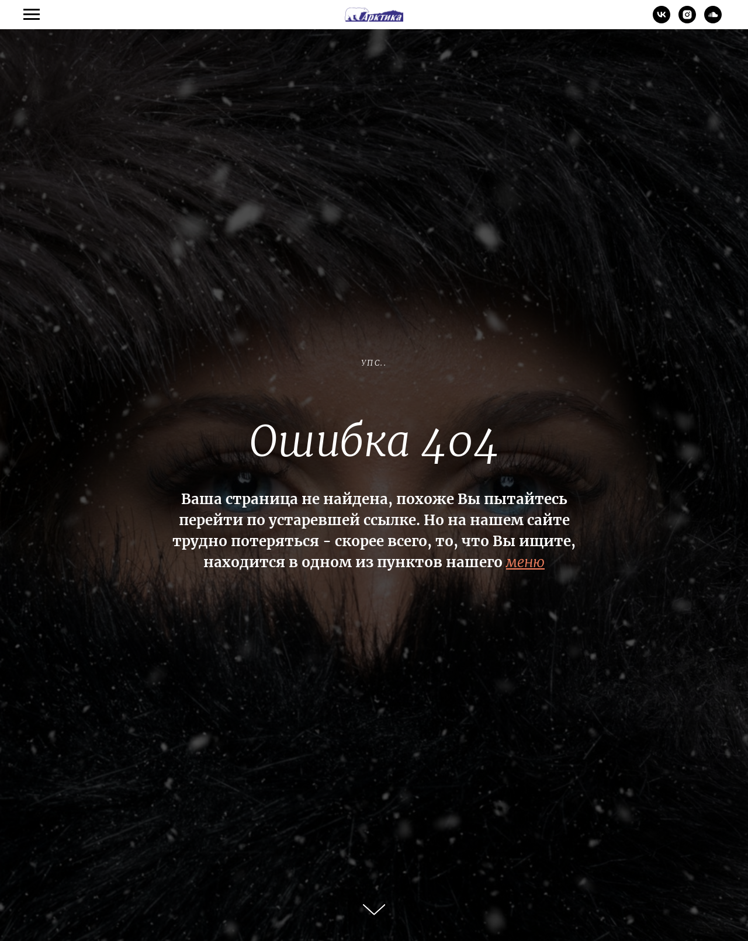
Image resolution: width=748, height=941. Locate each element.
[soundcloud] (713, 20)
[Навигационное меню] (31, 14)
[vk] (661, 20)
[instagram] (687, 20)
